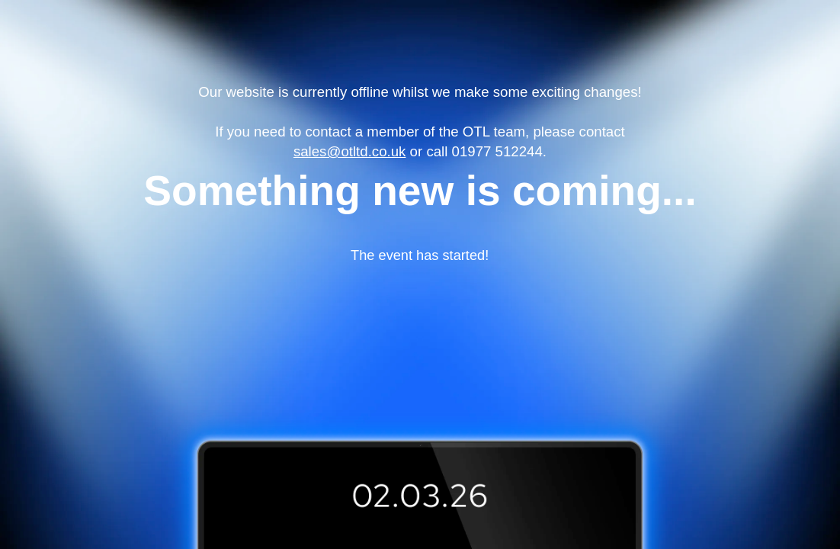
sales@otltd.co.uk (349, 151)
